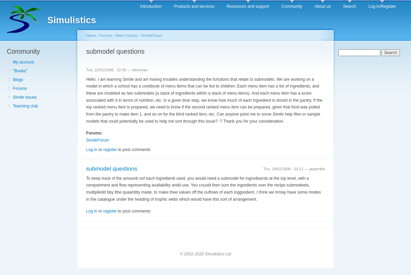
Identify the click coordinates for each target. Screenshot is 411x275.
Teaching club (25, 106)
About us (322, 6)
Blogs (18, 79)
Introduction (151, 6)
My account (23, 62)
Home (91, 35)
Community (292, 6)
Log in (91, 149)
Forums (20, 88)
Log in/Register (382, 6)
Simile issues (25, 97)
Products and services (194, 6)
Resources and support (248, 6)
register (110, 149)
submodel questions (111, 169)
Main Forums (127, 35)
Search (349, 6)
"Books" (20, 71)
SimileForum (151, 35)
